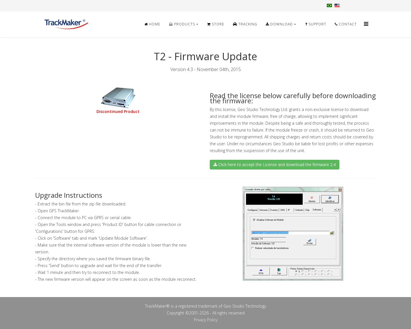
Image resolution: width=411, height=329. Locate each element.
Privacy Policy (205, 319)
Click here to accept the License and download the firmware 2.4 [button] (274, 164)
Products (182, 24)
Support (315, 24)
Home (152, 24)
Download (279, 24)
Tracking (245, 24)
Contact (346, 24)
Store (215, 24)
